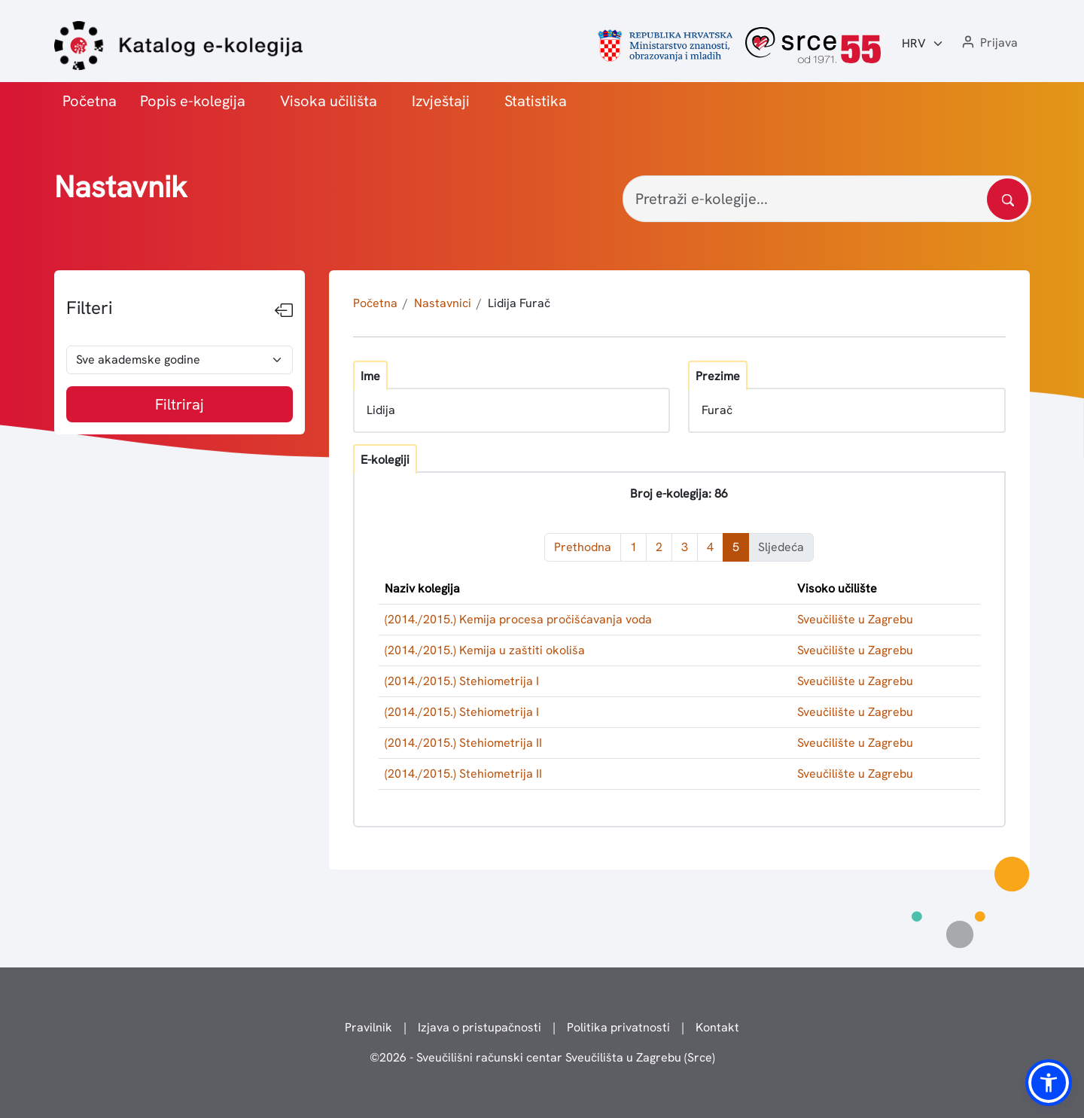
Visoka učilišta (328, 101)
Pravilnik (368, 1027)
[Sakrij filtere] (284, 310)
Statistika (535, 101)
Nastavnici (442, 303)
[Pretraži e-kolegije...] (827, 198)
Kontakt (717, 1027)
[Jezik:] (923, 43)
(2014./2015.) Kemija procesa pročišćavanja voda (518, 619)
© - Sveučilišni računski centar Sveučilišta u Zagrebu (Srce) (542, 1057)
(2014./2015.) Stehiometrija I (462, 681)
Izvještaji (441, 101)
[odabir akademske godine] (179, 360)
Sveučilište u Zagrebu (855, 619)
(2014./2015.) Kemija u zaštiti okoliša (485, 650)
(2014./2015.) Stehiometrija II (463, 743)
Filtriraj (179, 404)
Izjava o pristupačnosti (479, 1027)
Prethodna (582, 547)
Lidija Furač (519, 303)
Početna (89, 101)
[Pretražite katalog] (1007, 199)
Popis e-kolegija (192, 101)
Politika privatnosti (618, 1027)
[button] (988, 43)
